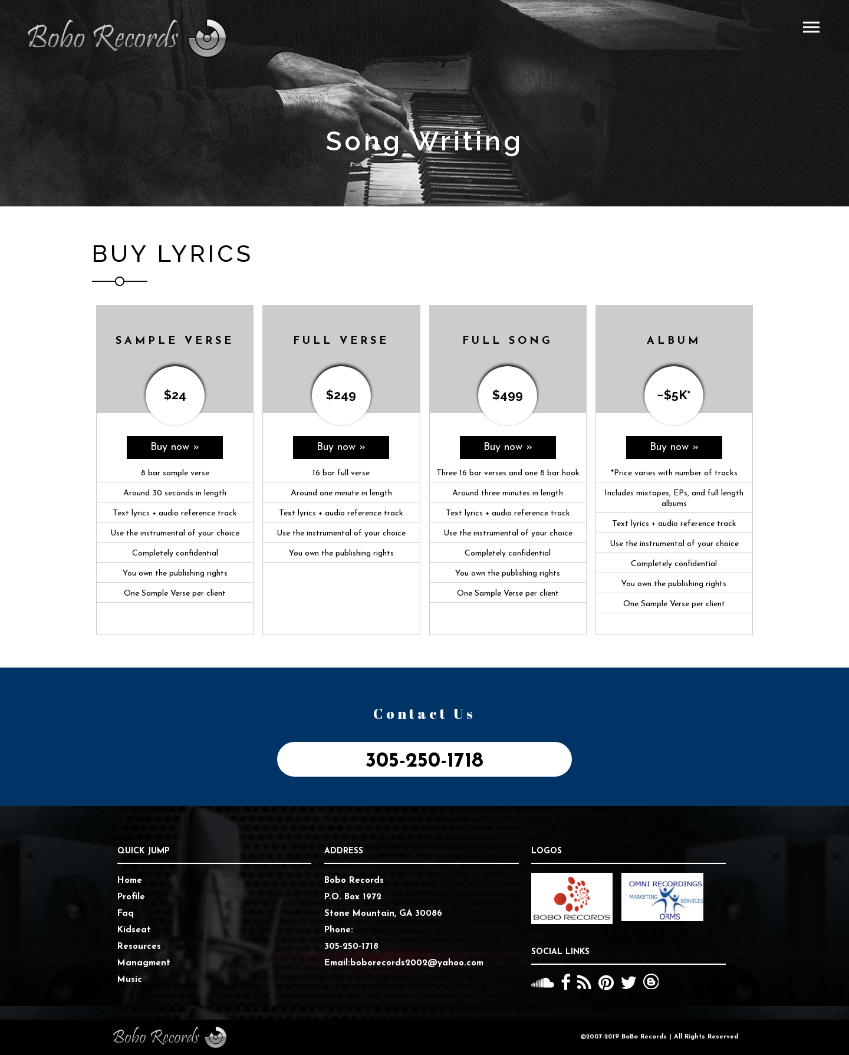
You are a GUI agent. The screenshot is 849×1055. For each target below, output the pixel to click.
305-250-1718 (424, 761)
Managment (143, 963)
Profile (131, 897)
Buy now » (174, 447)
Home (129, 880)
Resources (139, 946)
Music (129, 979)
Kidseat (134, 930)
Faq (125, 913)
